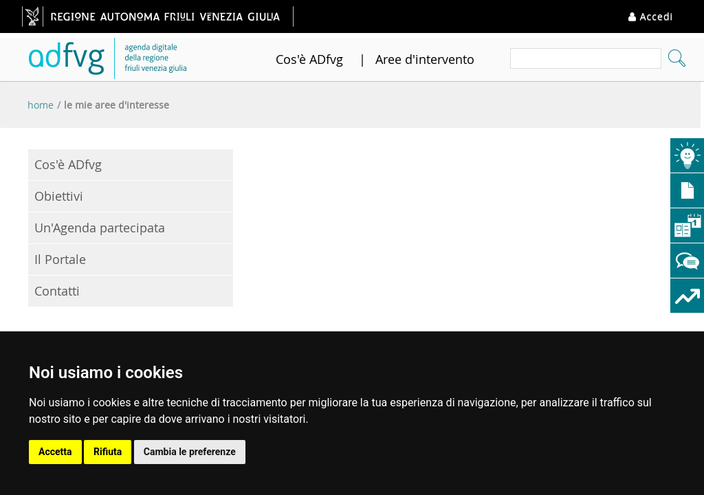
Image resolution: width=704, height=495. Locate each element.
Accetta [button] (55, 451)
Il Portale (60, 259)
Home (41, 104)
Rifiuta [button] (108, 451)
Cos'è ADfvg (309, 59)
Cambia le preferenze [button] (190, 451)
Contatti (57, 291)
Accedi (650, 16)
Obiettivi (58, 196)
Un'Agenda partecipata (99, 227)
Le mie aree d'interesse (116, 104)
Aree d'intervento (424, 59)
